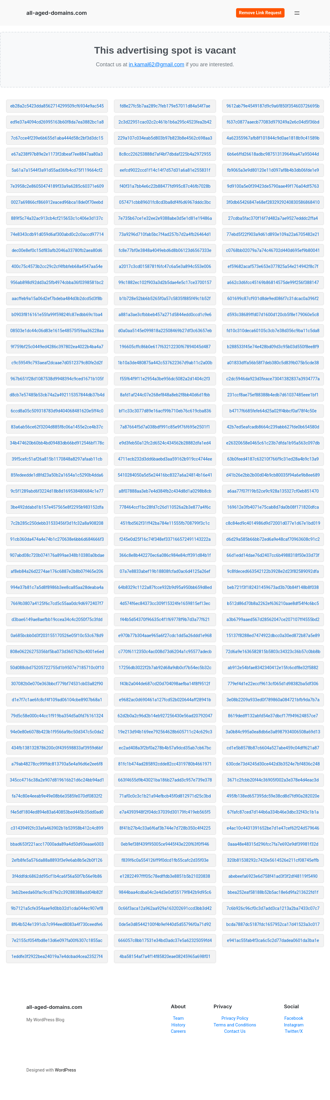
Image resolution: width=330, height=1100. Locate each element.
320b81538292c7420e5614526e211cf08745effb (273, 860)
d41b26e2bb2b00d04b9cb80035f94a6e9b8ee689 (273, 475)
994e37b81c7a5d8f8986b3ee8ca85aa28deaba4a (57, 587)
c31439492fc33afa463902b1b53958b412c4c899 (57, 828)
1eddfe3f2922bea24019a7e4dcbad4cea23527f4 (56, 956)
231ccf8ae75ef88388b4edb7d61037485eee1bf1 (273, 394)
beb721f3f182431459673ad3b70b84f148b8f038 (273, 587)
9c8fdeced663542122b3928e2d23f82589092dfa (273, 571)
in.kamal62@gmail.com (156, 64)
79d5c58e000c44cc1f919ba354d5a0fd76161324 (57, 715)
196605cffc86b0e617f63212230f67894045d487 (165, 346)
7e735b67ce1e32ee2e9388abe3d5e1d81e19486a (165, 218)
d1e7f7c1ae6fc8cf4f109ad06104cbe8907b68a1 (57, 699)
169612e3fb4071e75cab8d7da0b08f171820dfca (273, 507)
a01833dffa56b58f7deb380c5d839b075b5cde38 (273, 362)
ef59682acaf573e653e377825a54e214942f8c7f (273, 266)
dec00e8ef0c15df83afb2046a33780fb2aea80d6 (57, 250)
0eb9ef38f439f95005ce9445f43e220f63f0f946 (165, 844)
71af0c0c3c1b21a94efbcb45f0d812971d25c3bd (165, 796)
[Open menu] (297, 13)
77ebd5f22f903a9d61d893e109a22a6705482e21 (272, 234)
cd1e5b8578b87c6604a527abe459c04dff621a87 (273, 747)
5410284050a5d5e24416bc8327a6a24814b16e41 (165, 475)
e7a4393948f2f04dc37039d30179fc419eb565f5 (164, 812)
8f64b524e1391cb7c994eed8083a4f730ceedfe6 (57, 924)
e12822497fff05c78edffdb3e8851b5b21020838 (165, 876)
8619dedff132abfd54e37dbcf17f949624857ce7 (273, 715)
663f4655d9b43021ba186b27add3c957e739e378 (165, 780)
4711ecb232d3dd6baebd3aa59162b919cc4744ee (165, 459)
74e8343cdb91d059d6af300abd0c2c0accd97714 (57, 234)
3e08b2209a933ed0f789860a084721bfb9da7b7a (272, 699)
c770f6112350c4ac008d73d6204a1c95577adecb (165, 651)
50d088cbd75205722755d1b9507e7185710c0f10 (57, 667)
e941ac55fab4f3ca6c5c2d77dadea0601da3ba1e (273, 940)
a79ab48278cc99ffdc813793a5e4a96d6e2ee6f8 (57, 763)
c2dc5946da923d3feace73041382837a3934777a (273, 378)
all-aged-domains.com (56, 12)
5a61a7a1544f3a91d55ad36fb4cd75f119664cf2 (57, 170)
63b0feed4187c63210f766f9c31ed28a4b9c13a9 (273, 459)
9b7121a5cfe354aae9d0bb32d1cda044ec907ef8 (57, 908)
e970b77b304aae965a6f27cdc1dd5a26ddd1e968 (165, 635)
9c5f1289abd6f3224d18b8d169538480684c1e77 (57, 491)
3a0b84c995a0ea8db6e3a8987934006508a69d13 (273, 731)
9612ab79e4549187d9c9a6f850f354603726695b (272, 106)
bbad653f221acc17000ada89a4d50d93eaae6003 (57, 844)
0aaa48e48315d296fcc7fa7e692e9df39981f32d (273, 844)
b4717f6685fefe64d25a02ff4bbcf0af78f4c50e (272, 410)
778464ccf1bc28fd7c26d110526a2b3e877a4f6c (165, 507)
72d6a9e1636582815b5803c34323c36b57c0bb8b (273, 651)
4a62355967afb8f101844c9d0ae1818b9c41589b (273, 138)
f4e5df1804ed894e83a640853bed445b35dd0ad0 (57, 812)
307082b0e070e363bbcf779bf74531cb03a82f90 (57, 683)
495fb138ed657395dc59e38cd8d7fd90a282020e (273, 796)
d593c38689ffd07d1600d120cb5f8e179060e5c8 (273, 314)
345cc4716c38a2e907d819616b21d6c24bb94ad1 (57, 780)
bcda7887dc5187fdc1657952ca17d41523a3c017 (273, 924)
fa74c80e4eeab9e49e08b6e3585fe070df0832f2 (57, 796)
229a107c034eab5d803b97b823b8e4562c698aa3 (165, 138)
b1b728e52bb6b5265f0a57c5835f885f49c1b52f (165, 298)
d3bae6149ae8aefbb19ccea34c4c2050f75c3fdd (57, 619)
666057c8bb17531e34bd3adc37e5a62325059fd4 (165, 940)
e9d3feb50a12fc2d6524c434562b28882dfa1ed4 (165, 443)
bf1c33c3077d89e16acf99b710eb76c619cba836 (165, 410)
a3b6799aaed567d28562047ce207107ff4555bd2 (273, 619)
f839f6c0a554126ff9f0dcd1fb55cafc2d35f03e (165, 860)
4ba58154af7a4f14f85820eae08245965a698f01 (165, 956)
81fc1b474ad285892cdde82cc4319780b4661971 (165, 763)
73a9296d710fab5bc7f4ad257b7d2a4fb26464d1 (165, 234)
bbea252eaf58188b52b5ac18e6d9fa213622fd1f (273, 892)
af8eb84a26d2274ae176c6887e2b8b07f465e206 (57, 571)
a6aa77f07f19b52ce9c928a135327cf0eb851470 (273, 491)
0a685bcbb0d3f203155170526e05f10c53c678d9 (57, 635)
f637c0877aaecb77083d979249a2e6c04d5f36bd (273, 122)
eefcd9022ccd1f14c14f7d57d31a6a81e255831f (165, 170)
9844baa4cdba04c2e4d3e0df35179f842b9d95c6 (165, 892)
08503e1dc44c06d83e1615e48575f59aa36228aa (57, 330)
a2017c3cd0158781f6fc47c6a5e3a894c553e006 (165, 266)
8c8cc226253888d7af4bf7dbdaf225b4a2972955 (165, 154)
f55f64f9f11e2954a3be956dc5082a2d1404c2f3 (165, 378)
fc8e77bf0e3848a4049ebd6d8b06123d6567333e (164, 250)
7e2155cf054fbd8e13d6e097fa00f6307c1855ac (57, 940)
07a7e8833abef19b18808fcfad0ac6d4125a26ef (165, 571)
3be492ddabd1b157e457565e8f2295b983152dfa (57, 507)
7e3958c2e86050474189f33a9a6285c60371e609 (57, 186)
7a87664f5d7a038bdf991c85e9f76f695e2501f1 (165, 426)
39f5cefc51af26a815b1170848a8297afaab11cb (57, 459)
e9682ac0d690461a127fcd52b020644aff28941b (165, 699)
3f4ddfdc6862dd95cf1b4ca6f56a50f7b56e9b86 (57, 876)
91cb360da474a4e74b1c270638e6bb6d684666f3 (57, 539)
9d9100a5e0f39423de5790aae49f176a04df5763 (273, 186)
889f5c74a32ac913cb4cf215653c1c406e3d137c (57, 218)
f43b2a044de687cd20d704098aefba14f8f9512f (165, 683)
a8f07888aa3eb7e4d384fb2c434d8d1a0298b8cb (165, 491)
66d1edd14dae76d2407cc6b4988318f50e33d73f (273, 555)
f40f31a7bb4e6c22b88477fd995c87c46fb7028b (164, 186)
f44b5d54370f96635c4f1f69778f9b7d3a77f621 (165, 619)
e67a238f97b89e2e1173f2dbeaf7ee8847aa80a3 (57, 154)
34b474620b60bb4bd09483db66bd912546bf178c (57, 443)
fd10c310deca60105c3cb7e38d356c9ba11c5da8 (272, 330)
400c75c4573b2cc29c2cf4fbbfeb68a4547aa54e (57, 266)
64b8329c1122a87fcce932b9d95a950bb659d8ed (165, 587)
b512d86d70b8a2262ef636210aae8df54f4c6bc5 (273, 603)
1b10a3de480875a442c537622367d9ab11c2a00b (165, 362)
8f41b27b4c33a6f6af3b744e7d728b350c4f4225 (165, 828)
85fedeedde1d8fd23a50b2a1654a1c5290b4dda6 (57, 475)
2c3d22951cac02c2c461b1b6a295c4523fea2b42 (165, 122)
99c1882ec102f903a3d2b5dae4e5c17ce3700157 (165, 282)
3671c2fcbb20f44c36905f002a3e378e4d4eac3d (273, 780)
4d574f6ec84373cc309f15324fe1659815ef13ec (165, 603)
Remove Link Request (260, 12)
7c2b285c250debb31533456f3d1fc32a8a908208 (57, 523)
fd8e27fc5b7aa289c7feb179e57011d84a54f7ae (165, 106)
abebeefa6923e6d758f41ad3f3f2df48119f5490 (273, 876)
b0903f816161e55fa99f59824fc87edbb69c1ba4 (57, 314)
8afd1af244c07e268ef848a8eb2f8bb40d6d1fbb (165, 394)
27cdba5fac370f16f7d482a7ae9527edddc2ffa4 (273, 218)
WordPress (65, 1070)
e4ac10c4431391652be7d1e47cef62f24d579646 (273, 828)
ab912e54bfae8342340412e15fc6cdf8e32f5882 (273, 667)
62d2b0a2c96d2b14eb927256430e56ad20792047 (165, 715)
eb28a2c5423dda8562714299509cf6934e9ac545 (57, 106)
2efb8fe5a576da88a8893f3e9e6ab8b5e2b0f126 (57, 860)
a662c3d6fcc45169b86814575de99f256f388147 (273, 282)
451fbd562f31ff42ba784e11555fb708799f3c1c (165, 523)
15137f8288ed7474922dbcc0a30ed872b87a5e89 (273, 635)
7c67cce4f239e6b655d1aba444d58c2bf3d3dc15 (57, 138)
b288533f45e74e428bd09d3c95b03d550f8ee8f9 (273, 346)
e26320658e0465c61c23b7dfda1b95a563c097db (273, 443)
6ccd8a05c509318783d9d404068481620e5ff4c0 (57, 410)
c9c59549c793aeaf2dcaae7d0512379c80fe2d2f (57, 362)
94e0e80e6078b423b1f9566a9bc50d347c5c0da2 (57, 731)
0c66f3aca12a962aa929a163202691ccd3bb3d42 (165, 908)
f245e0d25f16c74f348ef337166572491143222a (165, 539)
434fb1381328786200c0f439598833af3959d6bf (57, 747)
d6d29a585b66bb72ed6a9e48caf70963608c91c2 (273, 539)
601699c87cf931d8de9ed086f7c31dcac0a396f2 (273, 298)
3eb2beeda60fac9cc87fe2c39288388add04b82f (57, 892)
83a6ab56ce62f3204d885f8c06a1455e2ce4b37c (57, 426)
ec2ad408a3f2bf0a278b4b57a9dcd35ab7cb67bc (165, 747)
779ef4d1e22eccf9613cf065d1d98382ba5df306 (273, 683)
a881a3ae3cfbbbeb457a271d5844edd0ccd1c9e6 (165, 314)
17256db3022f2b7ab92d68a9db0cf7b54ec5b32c (164, 667)
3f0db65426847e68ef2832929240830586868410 (273, 202)
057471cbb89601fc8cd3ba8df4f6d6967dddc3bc (165, 202)
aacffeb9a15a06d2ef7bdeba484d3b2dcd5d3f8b (57, 298)
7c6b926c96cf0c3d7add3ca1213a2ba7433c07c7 (272, 908)
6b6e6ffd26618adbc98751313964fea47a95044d (273, 154)
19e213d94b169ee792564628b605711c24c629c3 (165, 731)
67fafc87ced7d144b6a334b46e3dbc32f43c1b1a (273, 812)
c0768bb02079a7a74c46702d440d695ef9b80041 (273, 250)
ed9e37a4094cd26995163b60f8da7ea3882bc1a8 (57, 122)
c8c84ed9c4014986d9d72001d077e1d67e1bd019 (273, 523)
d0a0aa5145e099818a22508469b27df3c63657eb (165, 330)
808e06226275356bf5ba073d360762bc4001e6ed (57, 651)
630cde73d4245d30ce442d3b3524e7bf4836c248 (273, 763)
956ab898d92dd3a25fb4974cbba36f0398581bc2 (57, 282)
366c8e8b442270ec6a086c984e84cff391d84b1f (165, 555)
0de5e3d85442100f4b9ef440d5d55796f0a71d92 (165, 924)
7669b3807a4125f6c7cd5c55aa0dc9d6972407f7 (57, 603)
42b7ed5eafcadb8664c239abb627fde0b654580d (273, 426)
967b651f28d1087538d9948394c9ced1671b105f (57, 378)
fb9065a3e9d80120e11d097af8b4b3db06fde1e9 (273, 170)
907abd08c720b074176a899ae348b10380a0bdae (57, 555)
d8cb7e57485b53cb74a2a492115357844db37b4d (57, 394)
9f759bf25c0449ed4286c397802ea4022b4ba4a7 (57, 346)
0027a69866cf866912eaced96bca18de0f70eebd (57, 202)
